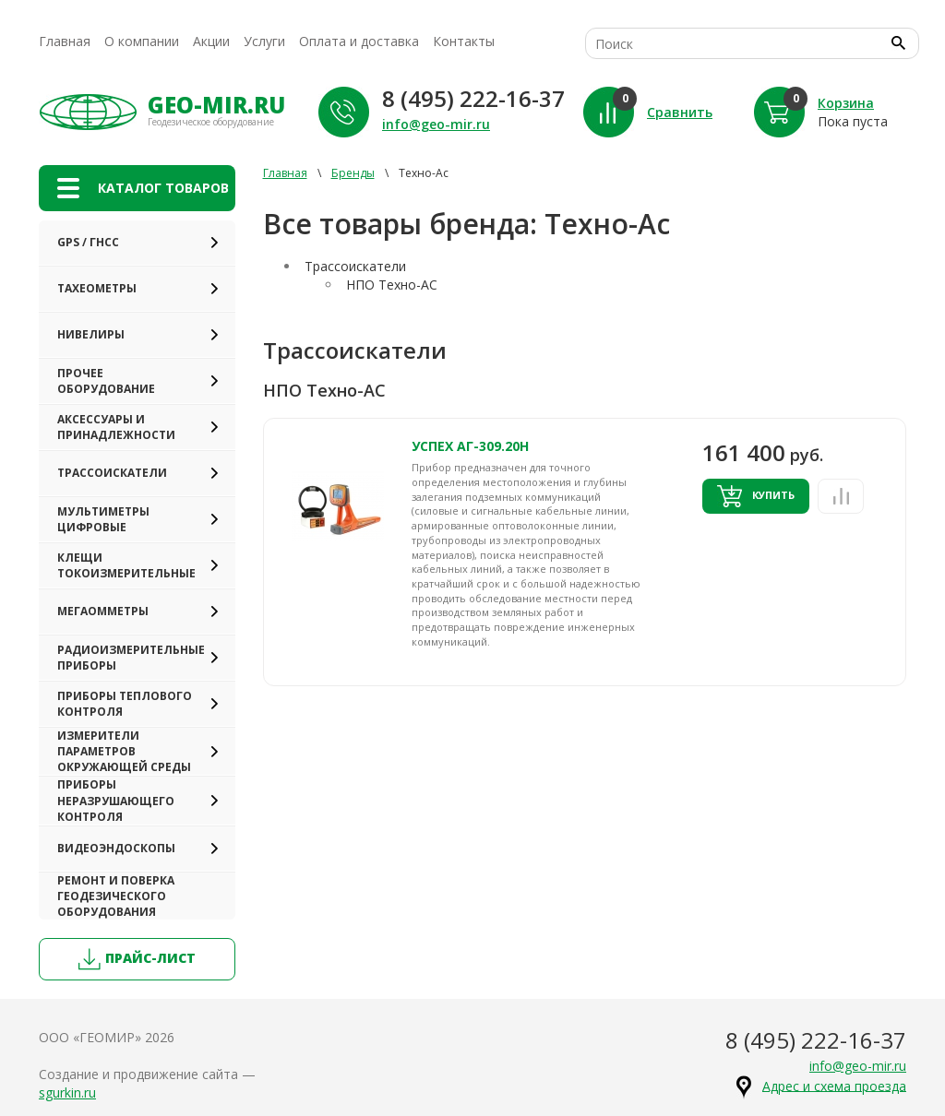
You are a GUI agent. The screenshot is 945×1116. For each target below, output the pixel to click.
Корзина (846, 103)
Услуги (264, 41)
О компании (141, 41)
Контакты (464, 41)
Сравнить (679, 112)
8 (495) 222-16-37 (473, 98)
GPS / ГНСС (88, 242)
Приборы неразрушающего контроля (115, 800)
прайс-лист (137, 959)
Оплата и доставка (359, 41)
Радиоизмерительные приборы (131, 657)
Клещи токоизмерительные (126, 565)
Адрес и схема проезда (834, 1085)
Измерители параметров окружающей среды (124, 751)
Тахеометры (97, 288)
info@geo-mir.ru (436, 124)
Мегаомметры (103, 611)
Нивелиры (91, 334)
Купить (756, 496)
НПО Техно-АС (391, 284)
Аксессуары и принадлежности (116, 427)
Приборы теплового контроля (124, 703)
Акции (211, 41)
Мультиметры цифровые (103, 519)
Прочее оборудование (106, 381)
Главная (64, 41)
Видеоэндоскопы (116, 848)
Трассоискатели (112, 473)
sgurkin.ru (67, 1092)
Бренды (353, 173)
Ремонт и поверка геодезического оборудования (115, 896)
